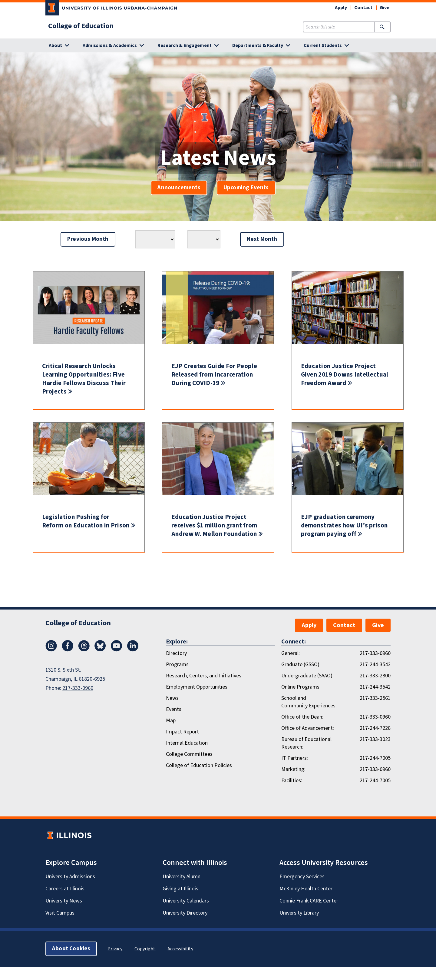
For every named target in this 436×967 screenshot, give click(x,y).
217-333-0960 (77, 688)
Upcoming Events (246, 188)
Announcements (178, 188)
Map (171, 720)
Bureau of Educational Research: (306, 743)
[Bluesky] (100, 649)
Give (384, 7)
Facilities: (291, 780)
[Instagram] (51, 649)
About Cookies (71, 949)
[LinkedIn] (132, 649)
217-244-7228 (375, 728)
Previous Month (88, 239)
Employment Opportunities (196, 687)
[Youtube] (116, 649)
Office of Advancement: (307, 728)
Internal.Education (187, 743)
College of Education (81, 26)
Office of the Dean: (302, 717)
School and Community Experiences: (309, 701)
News (172, 698)
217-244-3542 (375, 664)
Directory (176, 653)
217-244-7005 (375, 758)
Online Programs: (301, 687)
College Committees (189, 754)
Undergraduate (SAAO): (307, 676)
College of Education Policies (199, 765)
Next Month (262, 239)
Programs (177, 664)
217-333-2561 (375, 698)
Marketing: (293, 769)
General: (290, 653)
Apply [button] (341, 7)
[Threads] (83, 649)
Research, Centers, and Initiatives (203, 676)
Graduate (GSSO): (301, 664)
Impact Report (182, 732)
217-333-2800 (375, 676)
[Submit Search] (382, 27)
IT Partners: (294, 758)
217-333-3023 (375, 739)
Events (173, 709)
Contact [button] (363, 7)
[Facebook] (67, 649)
